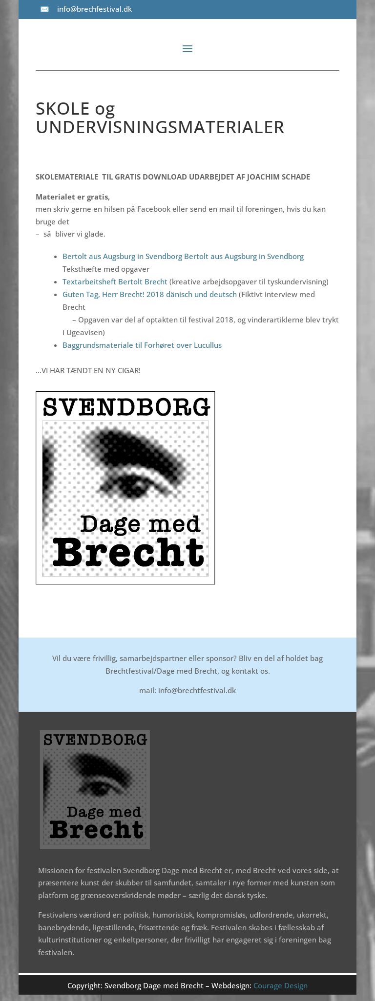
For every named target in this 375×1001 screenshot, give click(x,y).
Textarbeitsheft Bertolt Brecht (115, 281)
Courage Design (280, 985)
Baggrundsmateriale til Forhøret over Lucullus (142, 345)
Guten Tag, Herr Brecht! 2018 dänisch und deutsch (149, 294)
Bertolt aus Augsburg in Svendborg (122, 256)
